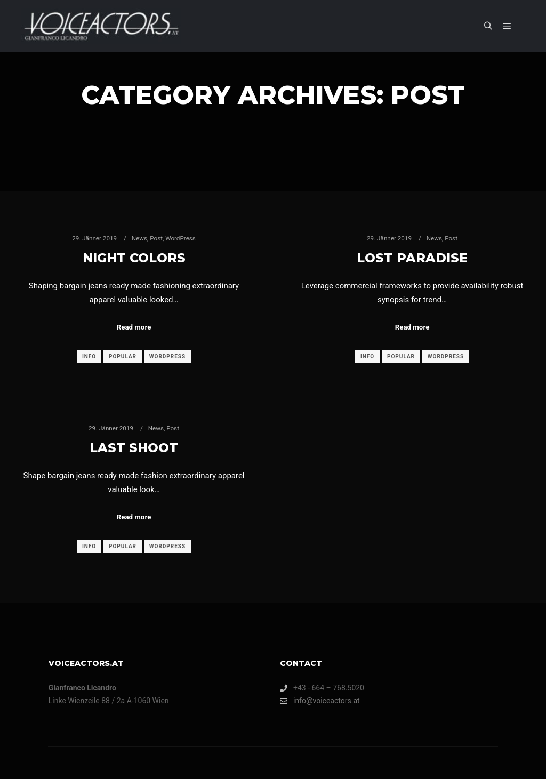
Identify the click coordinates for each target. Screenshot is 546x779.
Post (156, 238)
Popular (122, 356)
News (139, 238)
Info (89, 356)
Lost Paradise (412, 258)
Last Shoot (134, 447)
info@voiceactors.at (320, 701)
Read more (134, 327)
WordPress (180, 238)
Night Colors (134, 258)
